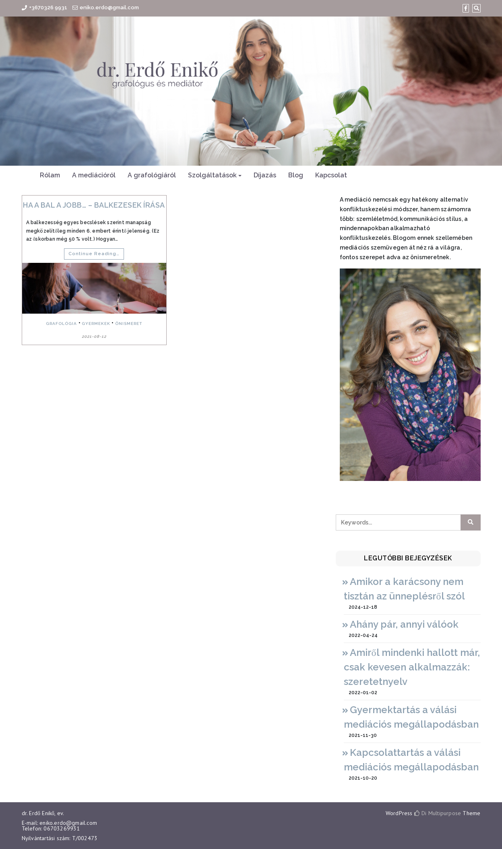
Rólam (50, 175)
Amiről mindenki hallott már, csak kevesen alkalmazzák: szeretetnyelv (412, 667)
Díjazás (265, 175)
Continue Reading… (94, 253)
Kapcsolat (331, 175)
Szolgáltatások (212, 175)
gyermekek (96, 323)
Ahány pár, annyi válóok (404, 624)
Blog (295, 175)
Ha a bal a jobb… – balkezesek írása (94, 205)
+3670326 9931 (48, 7)
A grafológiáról (152, 175)
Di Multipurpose (437, 813)
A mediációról (94, 175)
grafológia (61, 323)
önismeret (128, 323)
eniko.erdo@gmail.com (109, 7)
